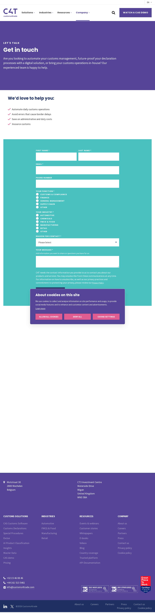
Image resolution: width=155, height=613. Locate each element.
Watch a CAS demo (135, 12)
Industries (45, 12)
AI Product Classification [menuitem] (16, 543)
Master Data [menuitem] (9, 553)
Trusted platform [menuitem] (89, 558)
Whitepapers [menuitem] (86, 534)
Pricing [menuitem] (7, 563)
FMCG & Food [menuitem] (48, 529)
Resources (63, 12)
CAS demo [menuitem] (8, 558)
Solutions (27, 12)
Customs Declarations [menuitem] (14, 529)
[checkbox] (77, 201)
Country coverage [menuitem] (89, 553)
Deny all (77, 316)
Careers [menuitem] (122, 529)
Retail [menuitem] (44, 539)
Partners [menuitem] (122, 534)
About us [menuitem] (122, 524)
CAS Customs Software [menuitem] (15, 524)
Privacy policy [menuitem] (125, 548)
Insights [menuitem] (7, 548)
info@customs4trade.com (20, 588)
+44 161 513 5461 (16, 583)
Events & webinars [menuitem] (89, 524)
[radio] (77, 194)
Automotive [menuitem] (47, 524)
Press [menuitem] (121, 539)
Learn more (40, 308)
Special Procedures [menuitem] (13, 534)
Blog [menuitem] (82, 548)
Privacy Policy (98, 283)
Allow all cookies (48, 316)
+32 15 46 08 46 (15, 578)
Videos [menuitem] (83, 543)
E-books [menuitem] (84, 539)
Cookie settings (106, 316)
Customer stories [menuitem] (89, 529)
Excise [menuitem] (6, 539)
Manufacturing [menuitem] (49, 534)
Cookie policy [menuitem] (125, 553)
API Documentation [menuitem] (90, 563)
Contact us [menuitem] (123, 543)
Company (82, 12)
